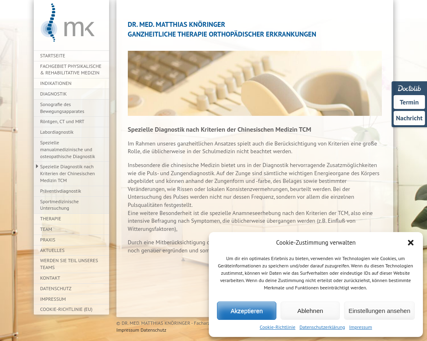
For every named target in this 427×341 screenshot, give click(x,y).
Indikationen (56, 83)
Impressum (360, 327)
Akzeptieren (246, 310)
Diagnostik (53, 94)
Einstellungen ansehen (379, 310)
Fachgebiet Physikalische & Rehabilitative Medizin (71, 69)
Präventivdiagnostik (60, 191)
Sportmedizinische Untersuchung (59, 204)
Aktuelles (52, 250)
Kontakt (50, 278)
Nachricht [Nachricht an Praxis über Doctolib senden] (409, 118)
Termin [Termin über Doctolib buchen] (409, 102)
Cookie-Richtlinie (278, 327)
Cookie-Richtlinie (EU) (66, 309)
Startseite (53, 55)
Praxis (47, 240)
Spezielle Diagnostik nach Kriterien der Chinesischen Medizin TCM (67, 173)
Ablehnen (310, 310)
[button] (411, 243)
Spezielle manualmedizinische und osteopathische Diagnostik (67, 149)
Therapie (50, 218)
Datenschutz (56, 288)
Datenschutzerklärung (322, 327)
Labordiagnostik (57, 132)
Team (46, 229)
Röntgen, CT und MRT (62, 121)
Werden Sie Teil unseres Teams (69, 263)
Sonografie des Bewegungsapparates (62, 107)
